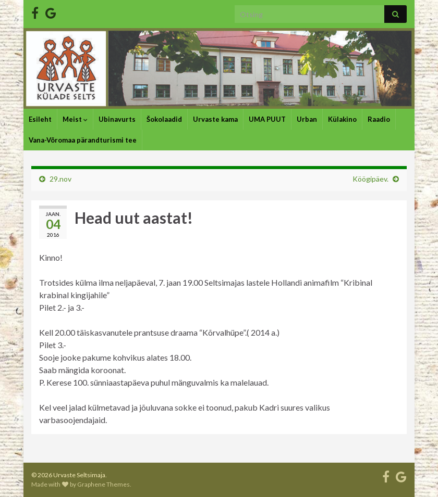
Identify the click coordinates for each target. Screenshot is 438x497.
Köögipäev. (370, 178)
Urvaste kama (215, 119)
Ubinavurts (117, 119)
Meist (75, 119)
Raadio (379, 119)
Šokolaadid (164, 119)
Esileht (40, 119)
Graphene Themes (103, 484)
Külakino (342, 119)
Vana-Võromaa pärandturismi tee (83, 140)
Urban (307, 119)
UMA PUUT (267, 119)
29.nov (60, 178)
